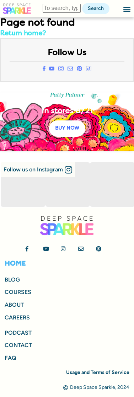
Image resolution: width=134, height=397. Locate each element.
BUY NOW (67, 128)
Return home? (23, 33)
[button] (127, 9)
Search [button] (96, 8)
